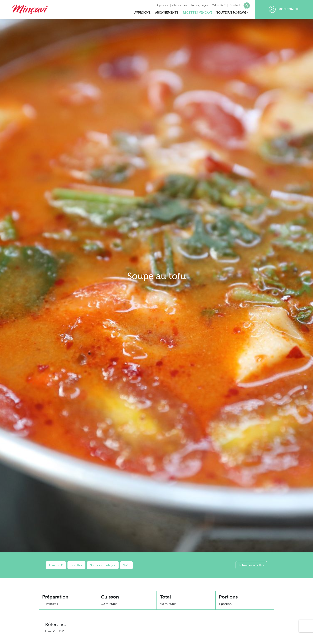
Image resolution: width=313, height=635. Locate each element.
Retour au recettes (251, 565)
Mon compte (284, 9)
